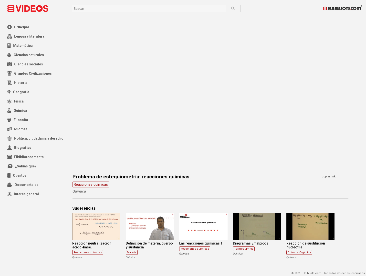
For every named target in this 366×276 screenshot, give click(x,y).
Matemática (20, 45)
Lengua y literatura (25, 36)
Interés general (23, 194)
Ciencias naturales (25, 55)
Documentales (22, 185)
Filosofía (17, 120)
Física (15, 101)
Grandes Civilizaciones (29, 73)
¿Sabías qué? (22, 166)
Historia (17, 83)
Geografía (18, 92)
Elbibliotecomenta (25, 157)
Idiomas (17, 129)
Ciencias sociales (25, 64)
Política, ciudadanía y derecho (35, 138)
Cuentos (17, 175)
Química (17, 110)
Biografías (19, 147)
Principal (18, 27)
